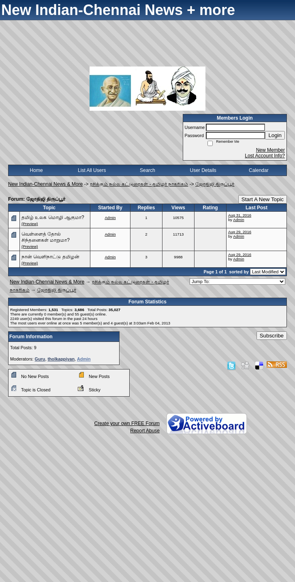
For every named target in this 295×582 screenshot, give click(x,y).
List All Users (92, 170)
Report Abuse (145, 431)
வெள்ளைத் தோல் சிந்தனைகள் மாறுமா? (45, 237)
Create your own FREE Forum (127, 423)
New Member (270, 150)
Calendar (259, 170)
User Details (203, 170)
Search (147, 170)
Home (36, 170)
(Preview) (29, 223)
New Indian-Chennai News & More (45, 184)
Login (275, 135)
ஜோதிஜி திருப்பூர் (214, 184)
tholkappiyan (61, 359)
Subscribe (272, 336)
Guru (40, 359)
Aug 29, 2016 (239, 232)
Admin (110, 217)
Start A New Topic (263, 199)
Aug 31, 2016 (239, 215)
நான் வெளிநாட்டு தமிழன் (50, 257)
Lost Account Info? (265, 156)
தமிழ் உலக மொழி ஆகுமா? (52, 217)
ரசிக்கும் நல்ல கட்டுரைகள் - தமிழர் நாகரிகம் (139, 184)
